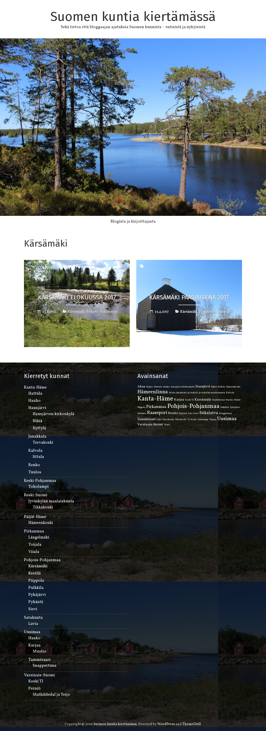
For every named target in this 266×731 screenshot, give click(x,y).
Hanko (34, 638)
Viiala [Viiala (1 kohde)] (167, 424)
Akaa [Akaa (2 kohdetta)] (141, 386)
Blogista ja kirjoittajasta (133, 221)
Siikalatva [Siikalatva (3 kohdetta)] (209, 413)
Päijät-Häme (35, 517)
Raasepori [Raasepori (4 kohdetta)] (157, 413)
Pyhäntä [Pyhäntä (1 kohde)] (141, 413)
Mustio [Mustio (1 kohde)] (229, 400)
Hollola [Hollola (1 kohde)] (221, 387)
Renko (34, 465)
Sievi (32, 609)
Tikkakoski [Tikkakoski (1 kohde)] (180, 419)
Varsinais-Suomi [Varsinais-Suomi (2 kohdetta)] (150, 424)
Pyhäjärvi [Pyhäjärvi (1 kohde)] (235, 407)
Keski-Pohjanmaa (40, 481)
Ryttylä (39, 428)
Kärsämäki (76, 311)
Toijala (34, 544)
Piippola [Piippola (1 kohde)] (141, 407)
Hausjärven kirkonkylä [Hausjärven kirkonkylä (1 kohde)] (182, 387)
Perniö (34, 688)
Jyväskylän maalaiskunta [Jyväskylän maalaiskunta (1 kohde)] (212, 392)
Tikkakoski (43, 507)
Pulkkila (36, 588)
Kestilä (34, 573)
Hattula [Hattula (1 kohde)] (158, 387)
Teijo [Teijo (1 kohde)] (159, 419)
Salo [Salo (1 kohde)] (190, 413)
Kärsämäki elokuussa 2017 (77, 297)
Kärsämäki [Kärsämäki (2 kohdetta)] (202, 399)
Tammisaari (39, 660)
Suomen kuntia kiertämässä (133, 16)
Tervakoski (43, 442)
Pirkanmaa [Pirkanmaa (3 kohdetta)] (156, 407)
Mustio (39, 651)
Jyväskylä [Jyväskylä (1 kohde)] (193, 392)
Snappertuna (44, 665)
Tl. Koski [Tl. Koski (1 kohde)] (191, 419)
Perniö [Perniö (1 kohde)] (237, 400)
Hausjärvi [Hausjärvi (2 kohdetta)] (202, 386)
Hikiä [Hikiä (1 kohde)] (214, 387)
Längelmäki (38, 537)
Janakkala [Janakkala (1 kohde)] (181, 392)
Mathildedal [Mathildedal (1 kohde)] (218, 400)
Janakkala (37, 436)
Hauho (34, 401)
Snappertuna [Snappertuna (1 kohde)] (225, 413)
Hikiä (37, 421)
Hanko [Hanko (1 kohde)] (149, 387)
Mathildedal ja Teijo (51, 694)
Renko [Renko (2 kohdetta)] (173, 413)
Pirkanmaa (34, 531)
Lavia (33, 624)
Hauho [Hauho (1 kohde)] (166, 387)
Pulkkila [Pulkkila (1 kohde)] (224, 407)
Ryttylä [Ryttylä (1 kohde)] (183, 413)
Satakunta (33, 617)
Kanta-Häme (35, 387)
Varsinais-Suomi (39, 675)
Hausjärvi (37, 408)
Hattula (35, 393)
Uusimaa (32, 632)
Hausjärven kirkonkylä (53, 414)
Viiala (33, 552)
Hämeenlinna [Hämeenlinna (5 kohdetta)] (152, 392)
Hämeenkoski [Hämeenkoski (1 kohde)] (233, 387)
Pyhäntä (35, 602)
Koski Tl (35, 681)
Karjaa (34, 645)
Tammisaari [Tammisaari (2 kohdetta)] (146, 419)
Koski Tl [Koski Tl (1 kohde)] (189, 400)
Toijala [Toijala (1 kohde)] (212, 419)
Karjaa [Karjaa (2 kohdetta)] (179, 399)
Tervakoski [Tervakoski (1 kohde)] (168, 419)
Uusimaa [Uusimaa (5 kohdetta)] (227, 418)
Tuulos (34, 472)
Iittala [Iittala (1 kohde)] (172, 392)
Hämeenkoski (40, 523)
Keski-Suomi (35, 495)
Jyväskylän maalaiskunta (51, 501)
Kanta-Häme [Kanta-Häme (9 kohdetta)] (155, 398)
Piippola (36, 580)
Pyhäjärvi (37, 595)
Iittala (38, 457)
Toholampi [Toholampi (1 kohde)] (202, 419)
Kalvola (35, 450)
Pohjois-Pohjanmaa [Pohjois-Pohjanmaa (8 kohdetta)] (193, 406)
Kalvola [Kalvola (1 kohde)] (230, 392)
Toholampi (38, 486)
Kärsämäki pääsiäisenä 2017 (189, 297)
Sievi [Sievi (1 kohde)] (196, 413)
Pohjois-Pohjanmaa (102, 311)
